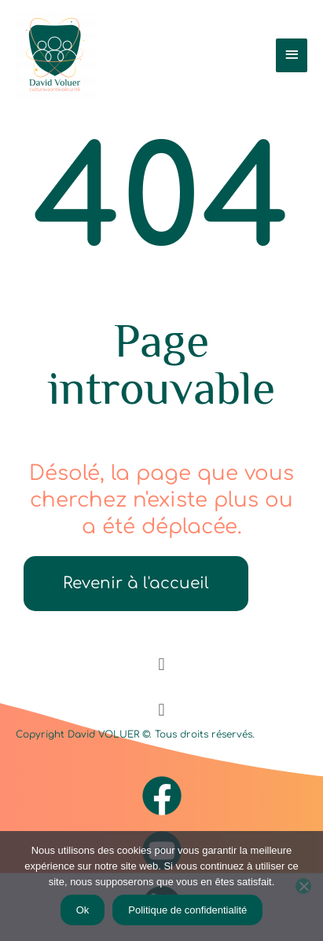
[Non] (303, 886)
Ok (83, 910)
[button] (161, 664)
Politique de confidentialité (187, 910)
